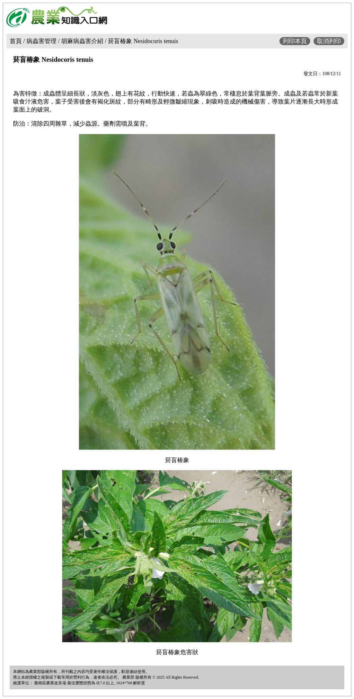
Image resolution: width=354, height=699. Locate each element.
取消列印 (329, 41)
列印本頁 (295, 41)
